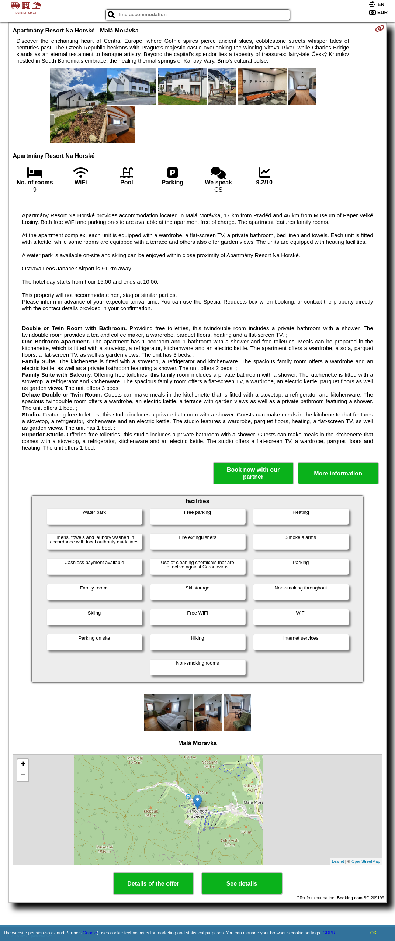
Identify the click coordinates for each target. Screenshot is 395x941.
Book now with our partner (253, 473)
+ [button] (23, 764)
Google (90, 932)
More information (338, 473)
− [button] (23, 775)
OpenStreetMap (365, 861)
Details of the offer (153, 884)
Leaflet (338, 861)
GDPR (328, 932)
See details (241, 884)
